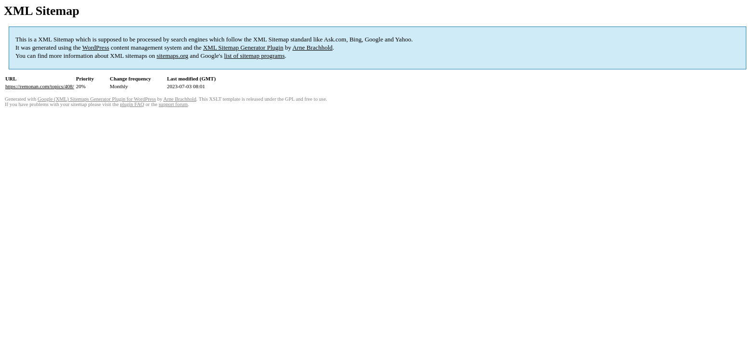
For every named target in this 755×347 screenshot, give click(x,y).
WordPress (95, 47)
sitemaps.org (172, 55)
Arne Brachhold (312, 47)
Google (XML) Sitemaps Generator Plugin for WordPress (97, 99)
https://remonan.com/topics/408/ (39, 86)
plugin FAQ (132, 104)
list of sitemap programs (254, 55)
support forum (173, 104)
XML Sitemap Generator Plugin (243, 47)
